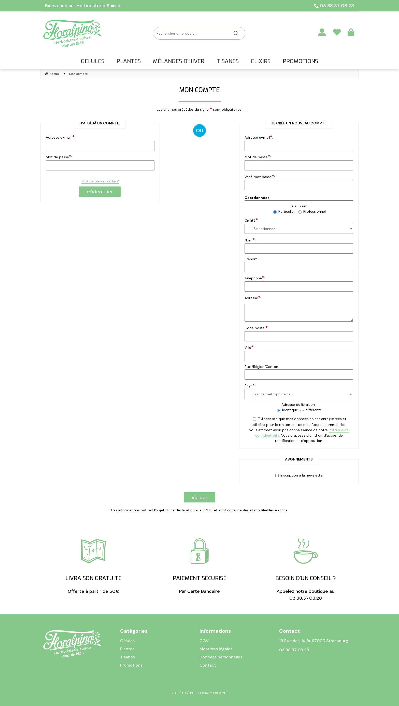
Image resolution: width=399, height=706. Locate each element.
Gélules (127, 640)
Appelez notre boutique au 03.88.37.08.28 (305, 569)
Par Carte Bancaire (199, 566)
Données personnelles (221, 657)
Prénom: (251, 259)
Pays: (250, 385)
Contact (208, 665)
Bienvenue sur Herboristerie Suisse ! (84, 6)
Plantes (127, 649)
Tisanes (127, 657)
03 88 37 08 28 (334, 6)
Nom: (250, 240)
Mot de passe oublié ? (100, 181)
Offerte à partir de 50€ (93, 566)
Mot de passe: (59, 157)
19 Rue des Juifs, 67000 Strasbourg (313, 640)
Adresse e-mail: (259, 137)
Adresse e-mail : (60, 137)
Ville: (249, 347)
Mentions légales (216, 649)
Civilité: (252, 220)
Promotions (131, 665)
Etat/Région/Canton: (262, 366)
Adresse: (253, 298)
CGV (204, 640)
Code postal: (256, 328)
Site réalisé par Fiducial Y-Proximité (200, 693)
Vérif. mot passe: (260, 177)
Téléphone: (255, 278)
